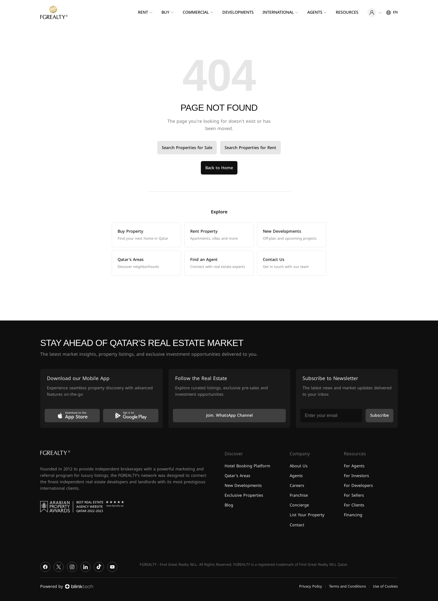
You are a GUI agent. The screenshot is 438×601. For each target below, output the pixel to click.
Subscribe (379, 415)
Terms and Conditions (347, 586)
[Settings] (392, 12)
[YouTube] (112, 567)
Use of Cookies (385, 586)
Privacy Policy (310, 586)
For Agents (354, 466)
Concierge (299, 505)
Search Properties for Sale (187, 148)
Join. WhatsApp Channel (229, 415)
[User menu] (374, 12)
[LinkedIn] (85, 567)
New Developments (243, 485)
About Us (299, 466)
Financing (353, 515)
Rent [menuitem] (143, 12)
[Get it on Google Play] (130, 415)
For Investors (356, 476)
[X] (59, 567)
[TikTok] (99, 567)
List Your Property (307, 515)
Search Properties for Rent (250, 148)
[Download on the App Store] (72, 415)
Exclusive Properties (244, 495)
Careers (297, 485)
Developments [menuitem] (238, 12)
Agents (296, 476)
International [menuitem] (278, 12)
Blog (229, 505)
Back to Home (219, 168)
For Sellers (354, 495)
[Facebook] (45, 567)
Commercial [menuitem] (196, 12)
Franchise (299, 495)
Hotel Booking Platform (247, 466)
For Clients (354, 505)
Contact (297, 525)
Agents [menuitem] (314, 12)
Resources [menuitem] (347, 12)
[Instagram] (72, 567)
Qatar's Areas (237, 476)
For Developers (358, 485)
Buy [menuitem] (165, 12)
